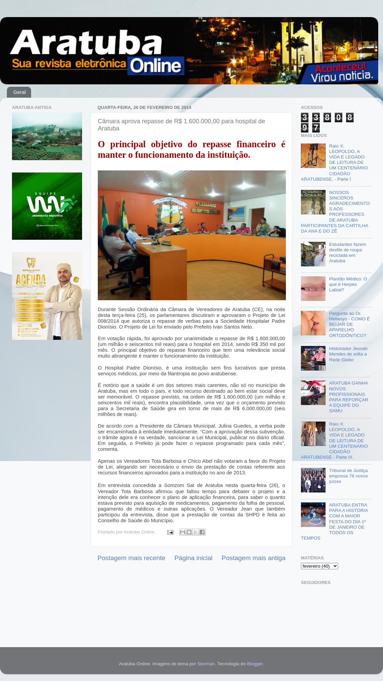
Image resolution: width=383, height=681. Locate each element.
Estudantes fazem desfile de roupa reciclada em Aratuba (347, 253)
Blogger (255, 663)
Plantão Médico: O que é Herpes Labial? (348, 284)
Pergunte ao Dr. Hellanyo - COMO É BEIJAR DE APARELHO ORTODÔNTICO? (349, 324)
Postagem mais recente (131, 557)
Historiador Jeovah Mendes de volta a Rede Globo (348, 354)
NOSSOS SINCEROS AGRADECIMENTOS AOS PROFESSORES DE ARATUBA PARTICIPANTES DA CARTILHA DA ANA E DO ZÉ (335, 212)
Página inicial (193, 557)
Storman (206, 663)
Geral (19, 92)
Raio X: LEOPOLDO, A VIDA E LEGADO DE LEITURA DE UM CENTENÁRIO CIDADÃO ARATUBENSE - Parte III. (334, 440)
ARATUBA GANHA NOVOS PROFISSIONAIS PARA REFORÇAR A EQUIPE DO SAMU (348, 396)
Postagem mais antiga (254, 557)
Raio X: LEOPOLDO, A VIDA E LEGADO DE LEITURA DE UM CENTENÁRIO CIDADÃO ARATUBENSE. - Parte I (334, 162)
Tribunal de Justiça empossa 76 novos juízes (348, 476)
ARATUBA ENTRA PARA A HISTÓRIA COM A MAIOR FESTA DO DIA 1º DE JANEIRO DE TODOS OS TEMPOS (334, 521)
